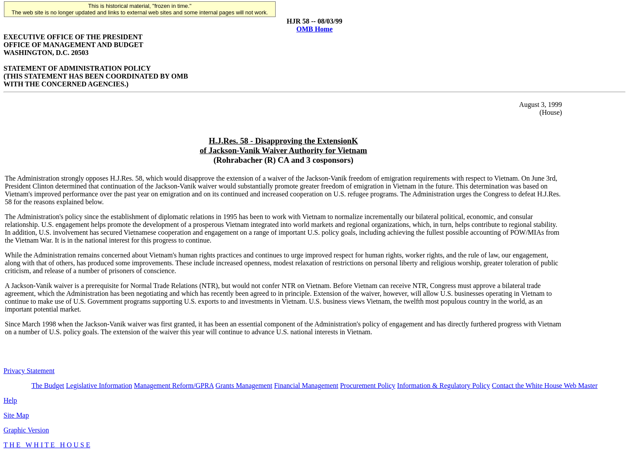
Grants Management (243, 385)
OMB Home (314, 29)
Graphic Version (26, 430)
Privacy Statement (29, 370)
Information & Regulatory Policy (443, 385)
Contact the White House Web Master (545, 385)
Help (10, 400)
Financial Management (306, 385)
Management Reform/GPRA (174, 385)
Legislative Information (99, 385)
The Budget (47, 385)
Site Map (16, 415)
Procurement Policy (367, 385)
